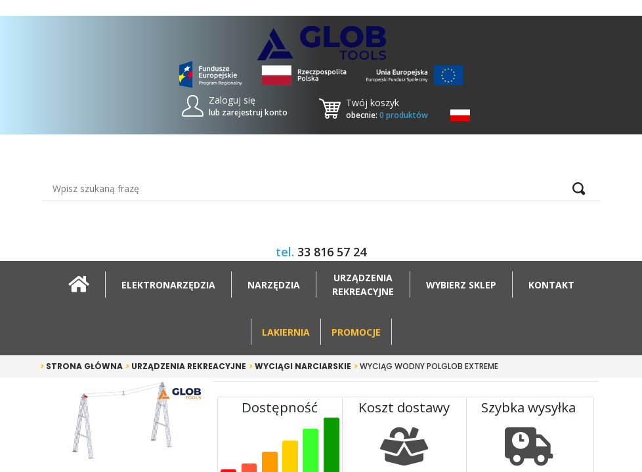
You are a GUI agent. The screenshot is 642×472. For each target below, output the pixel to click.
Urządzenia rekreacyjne (185, 366)
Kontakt (551, 285)
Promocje (356, 332)
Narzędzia (273, 285)
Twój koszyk (372, 102)
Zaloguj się (232, 100)
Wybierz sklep (461, 285)
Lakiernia (286, 332)
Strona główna (81, 366)
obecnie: (387, 115)
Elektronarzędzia (168, 285)
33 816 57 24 (331, 252)
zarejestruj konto (255, 112)
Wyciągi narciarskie (300, 366)
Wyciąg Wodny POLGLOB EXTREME (426, 366)
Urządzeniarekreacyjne (363, 284)
